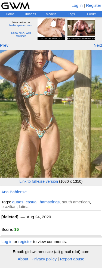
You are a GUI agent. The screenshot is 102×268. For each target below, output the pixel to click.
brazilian (9, 206)
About (23, 259)
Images (30, 14)
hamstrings (50, 202)
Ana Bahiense (14, 192)
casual (31, 202)
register (25, 241)
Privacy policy (44, 259)
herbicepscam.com (20, 25)
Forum (92, 14)
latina (24, 206)
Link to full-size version (39, 181)
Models (51, 14)
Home (10, 14)
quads (17, 202)
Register (93, 5)
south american (76, 202)
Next (98, 45)
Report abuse (72, 259)
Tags (71, 14)
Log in (77, 5)
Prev (4, 45)
